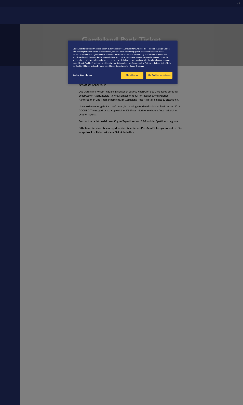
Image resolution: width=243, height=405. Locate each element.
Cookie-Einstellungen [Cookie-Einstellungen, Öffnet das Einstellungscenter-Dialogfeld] (82, 75)
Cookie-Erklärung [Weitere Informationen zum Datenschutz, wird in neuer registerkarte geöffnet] (137, 66)
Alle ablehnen (132, 75)
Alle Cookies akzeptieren (159, 75)
